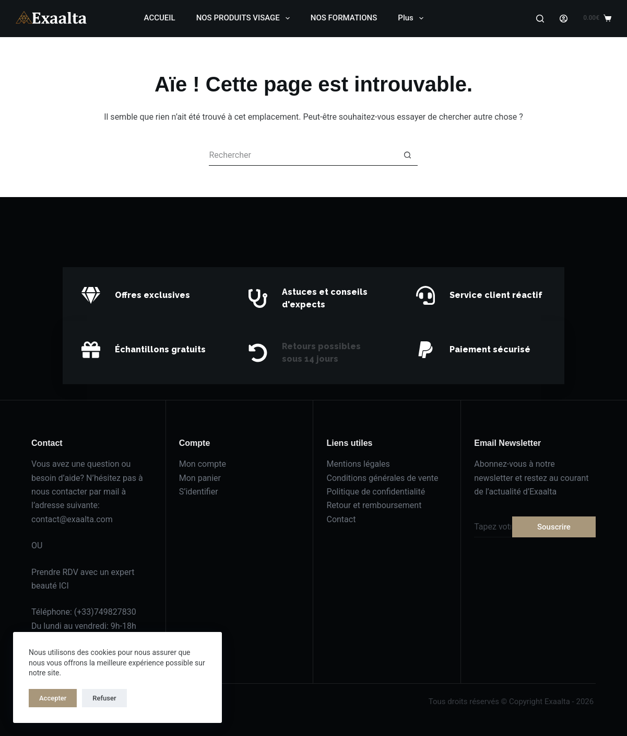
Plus (412, 18)
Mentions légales (357, 464)
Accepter (52, 698)
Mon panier (200, 478)
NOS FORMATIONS (344, 17)
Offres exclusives (152, 295)
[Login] (563, 18)
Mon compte (202, 464)
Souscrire (554, 527)
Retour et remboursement (373, 505)
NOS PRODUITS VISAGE (245, 18)
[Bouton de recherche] (407, 155)
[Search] (540, 18)
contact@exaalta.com (72, 519)
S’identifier (198, 492)
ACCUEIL (159, 17)
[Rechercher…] (303, 155)
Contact (341, 519)
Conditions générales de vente (382, 478)
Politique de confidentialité (375, 492)
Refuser (104, 698)
